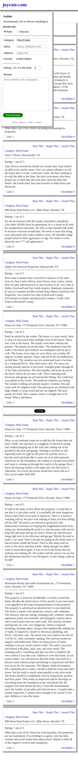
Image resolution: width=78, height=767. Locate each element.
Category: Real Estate (17, 150)
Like (9, 136)
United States (23, 58)
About (7, 46)
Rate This (38, 146)
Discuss (23, 31)
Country (8, 58)
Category (9, 40)
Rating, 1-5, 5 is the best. (19, 67)
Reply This (52, 146)
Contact (38, 122)
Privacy (23, 122)
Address (9, 53)
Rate (8, 31)
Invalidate (67, 98)
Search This (68, 49)
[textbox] (32, 40)
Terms (30, 122)
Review (8, 74)
